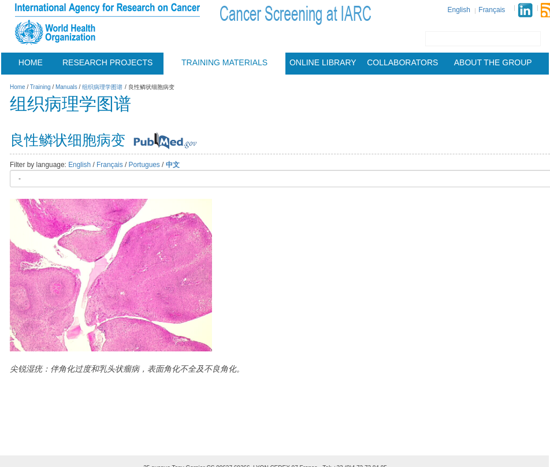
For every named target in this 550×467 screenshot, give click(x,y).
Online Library (322, 62)
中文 (173, 165)
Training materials (224, 62)
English (459, 10)
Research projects (107, 62)
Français (491, 10)
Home (30, 62)
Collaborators (402, 62)
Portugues (144, 165)
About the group (493, 62)
